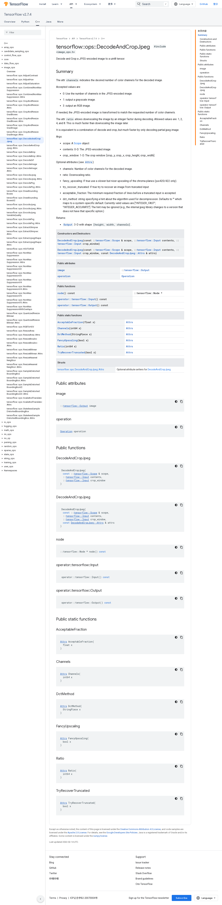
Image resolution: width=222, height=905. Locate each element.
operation (63, 276)
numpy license (100, 836)
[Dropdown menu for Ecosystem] (101, 4)
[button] (22, 47)
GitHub (204, 4)
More (60, 21)
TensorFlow (61, 38)
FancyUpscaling (67, 340)
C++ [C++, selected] (37, 21)
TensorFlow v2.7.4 (17, 14)
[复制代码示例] (181, 401)
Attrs (88, 162)
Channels (63, 328)
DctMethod (64, 334)
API (73, 38)
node (60, 293)
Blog (51, 862)
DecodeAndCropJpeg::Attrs (127, 253)
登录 (215, 4)
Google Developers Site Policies (121, 832)
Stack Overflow (144, 873)
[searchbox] (22, 32)
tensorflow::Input (149, 240)
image (61, 270)
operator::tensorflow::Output (77, 305)
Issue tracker (142, 862)
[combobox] (152, 4)
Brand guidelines (144, 878)
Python (25, 21)
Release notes (143, 868)
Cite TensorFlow (144, 884)
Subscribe (181, 897)
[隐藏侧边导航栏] (40, 899)
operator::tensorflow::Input (76, 299)
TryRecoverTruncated (71, 352)
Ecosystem (90, 4)
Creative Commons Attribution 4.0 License (140, 829)
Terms (52, 898)
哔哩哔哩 (54, 878)
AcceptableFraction (70, 322)
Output (68, 224)
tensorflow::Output (136, 270)
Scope (77, 143)
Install (42, 4)
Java (48, 21)
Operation (128, 276)
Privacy (63, 898)
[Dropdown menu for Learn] (62, 4)
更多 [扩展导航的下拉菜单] (110, 4)
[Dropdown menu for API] (77, 4)
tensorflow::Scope (107, 240)
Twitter (53, 873)
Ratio (60, 346)
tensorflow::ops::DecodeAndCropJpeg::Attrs (80, 369)
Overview (9, 21)
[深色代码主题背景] (176, 401)
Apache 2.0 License (77, 832)
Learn (55, 4)
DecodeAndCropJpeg (70, 240)
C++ (103, 38)
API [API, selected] (71, 4)
